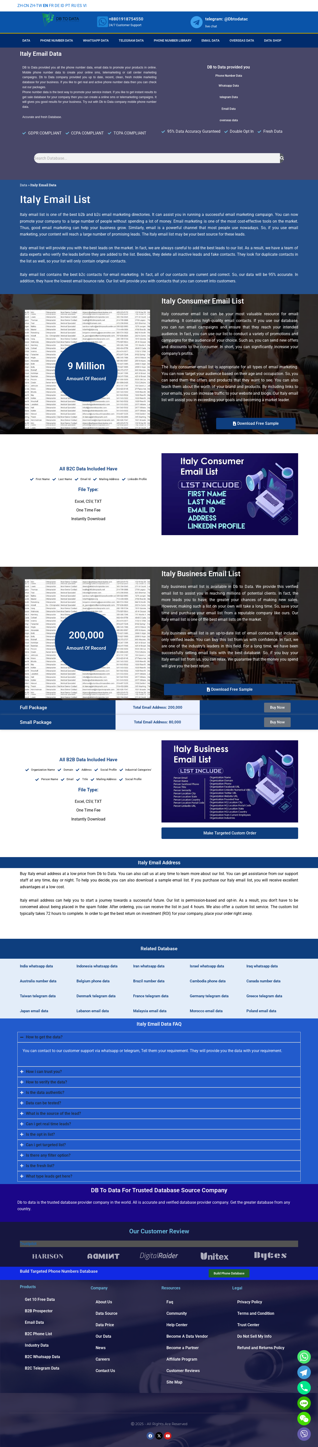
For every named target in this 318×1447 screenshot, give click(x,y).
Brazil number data (148, 981)
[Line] (304, 1403)
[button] (229, 833)
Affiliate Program (181, 1359)
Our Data (103, 1336)
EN (45, 5)
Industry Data (37, 1345)
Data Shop (272, 40)
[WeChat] (304, 1418)
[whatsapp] (102, 21)
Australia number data (38, 981)
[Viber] (304, 1434)
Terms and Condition (255, 1313)
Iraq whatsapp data (262, 966)
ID (62, 5)
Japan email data (34, 1011)
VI (84, 5)
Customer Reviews (183, 1370)
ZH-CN (23, 5)
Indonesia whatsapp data (97, 966)
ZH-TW (36, 5)
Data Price (105, 1324)
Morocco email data (206, 1011)
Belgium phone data (93, 981)
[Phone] (304, 1387)
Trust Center (248, 1324)
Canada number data (263, 981)
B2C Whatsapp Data (42, 1356)
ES (79, 5)
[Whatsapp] (304, 1357)
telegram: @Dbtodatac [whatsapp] (226, 18)
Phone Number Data (56, 40)
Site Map (174, 1382)
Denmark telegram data (96, 996)
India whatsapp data (36, 966)
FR (51, 5)
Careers (103, 1359)
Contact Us (105, 1370)
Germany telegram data (209, 996)
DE (57, 5)
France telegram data (150, 996)
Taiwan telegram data (38, 996)
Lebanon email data (93, 1011)
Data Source (107, 1313)
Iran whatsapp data (148, 966)
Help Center (177, 1324)
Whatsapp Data (96, 40)
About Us (104, 1302)
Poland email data (261, 1011)
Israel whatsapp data (207, 966)
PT (67, 5)
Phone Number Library (173, 40)
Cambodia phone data (208, 981)
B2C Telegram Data (42, 1368)
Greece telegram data (264, 996)
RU (73, 5)
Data (26, 40)
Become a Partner (182, 1347)
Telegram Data (131, 40)
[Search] (282, 158)
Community (176, 1313)
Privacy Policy (249, 1302)
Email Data (210, 40)
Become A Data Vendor (187, 1336)
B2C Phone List (38, 1333)
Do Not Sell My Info (254, 1336)
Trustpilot (28, 1243)
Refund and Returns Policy (260, 1347)
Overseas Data (242, 40)
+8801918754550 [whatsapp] (126, 18)
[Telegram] (304, 1372)
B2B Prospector (39, 1311)
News (101, 1347)
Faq (169, 1302)
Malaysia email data (149, 1011)
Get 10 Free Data (40, 1299)
